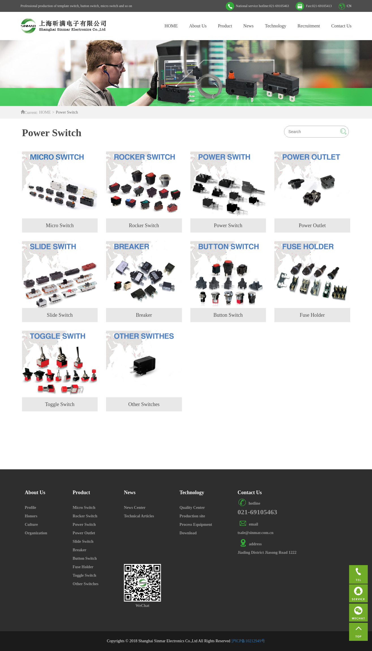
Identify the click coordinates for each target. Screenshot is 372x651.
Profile (30, 507)
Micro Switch (84, 507)
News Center (135, 507)
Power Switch (84, 524)
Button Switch (85, 558)
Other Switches (85, 584)
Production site (192, 516)
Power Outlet (84, 533)
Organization (36, 533)
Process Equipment (195, 524)
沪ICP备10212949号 (248, 641)
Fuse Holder (83, 567)
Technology (275, 25)
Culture (31, 524)
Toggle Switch (84, 575)
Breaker (80, 550)
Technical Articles (139, 516)
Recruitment (309, 25)
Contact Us (341, 25)
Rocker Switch (85, 516)
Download (188, 533)
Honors (31, 516)
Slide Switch (83, 541)
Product (225, 25)
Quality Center (192, 507)
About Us (198, 25)
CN (349, 6)
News (248, 25)
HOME (171, 25)
